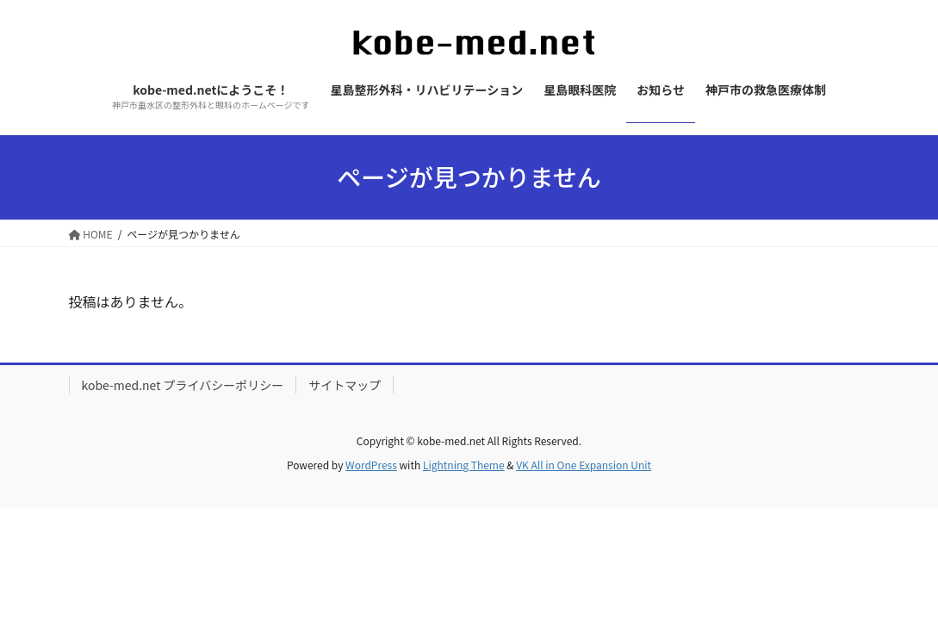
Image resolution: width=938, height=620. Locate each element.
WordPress (371, 464)
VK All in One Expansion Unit (583, 464)
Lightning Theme (464, 464)
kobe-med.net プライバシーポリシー (183, 385)
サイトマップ (344, 385)
